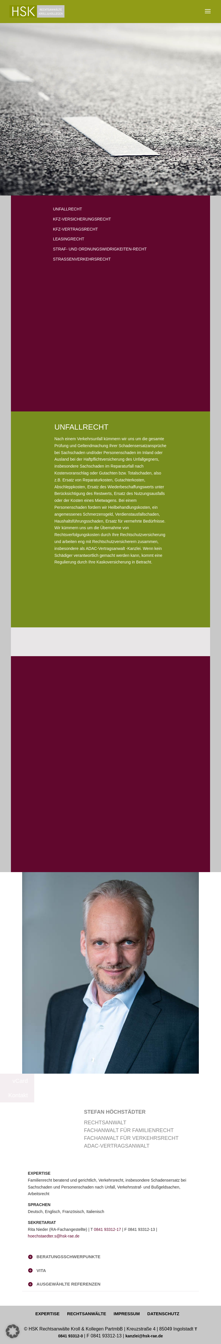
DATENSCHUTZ (163, 1313)
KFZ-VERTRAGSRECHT (75, 229)
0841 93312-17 (107, 1229)
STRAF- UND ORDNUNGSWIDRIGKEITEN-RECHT (100, 249)
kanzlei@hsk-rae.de (144, 1336)
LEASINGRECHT (68, 239)
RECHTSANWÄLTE (86, 1313)
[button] (12, 1331)
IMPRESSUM (127, 1313)
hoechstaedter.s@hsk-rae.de (53, 1236)
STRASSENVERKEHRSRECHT (82, 259)
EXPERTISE (47, 1313)
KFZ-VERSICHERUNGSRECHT (82, 219)
